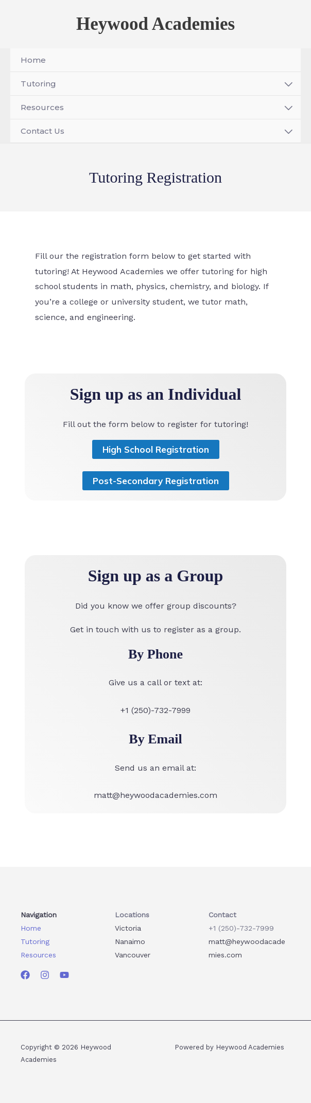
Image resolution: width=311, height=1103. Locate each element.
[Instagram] (44, 975)
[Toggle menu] (288, 86)
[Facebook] (25, 975)
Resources (42, 109)
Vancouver (132, 955)
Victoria (128, 928)
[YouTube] (64, 975)
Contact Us (42, 133)
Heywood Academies (155, 25)
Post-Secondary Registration (156, 482)
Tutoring (38, 86)
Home (33, 62)
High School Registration (155, 451)
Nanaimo (130, 941)
